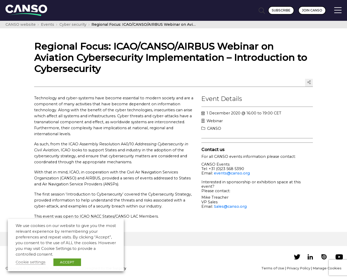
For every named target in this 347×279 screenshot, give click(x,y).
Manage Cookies (327, 268)
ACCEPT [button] (67, 262)
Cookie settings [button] (31, 262)
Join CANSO (312, 10)
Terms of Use (272, 268)
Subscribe (281, 10)
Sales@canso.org (230, 206)
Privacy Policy (298, 268)
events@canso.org (232, 173)
